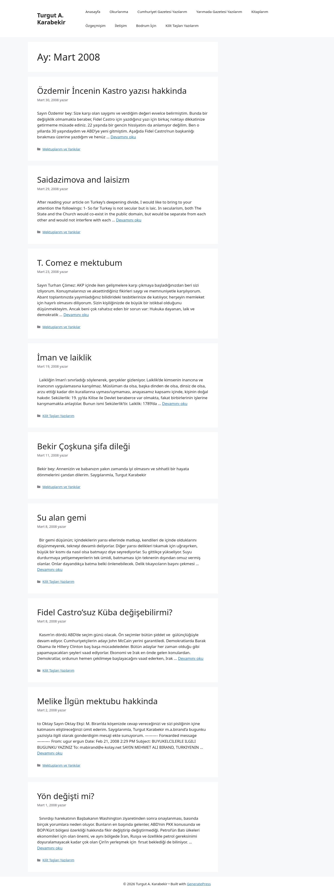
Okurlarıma (119, 11)
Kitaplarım (259, 11)
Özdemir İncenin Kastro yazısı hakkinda (112, 90)
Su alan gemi (61, 517)
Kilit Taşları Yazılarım (182, 25)
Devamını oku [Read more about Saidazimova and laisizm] (128, 220)
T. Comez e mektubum (79, 262)
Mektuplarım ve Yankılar (61, 149)
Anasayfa (92, 11)
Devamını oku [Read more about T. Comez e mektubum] (76, 314)
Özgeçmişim (95, 25)
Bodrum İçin (146, 25)
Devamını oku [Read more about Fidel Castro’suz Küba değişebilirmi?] (190, 658)
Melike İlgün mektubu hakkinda (97, 701)
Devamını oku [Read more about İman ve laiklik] (174, 403)
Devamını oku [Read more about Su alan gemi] (49, 569)
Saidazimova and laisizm (83, 179)
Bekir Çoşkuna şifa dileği (83, 446)
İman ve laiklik (64, 357)
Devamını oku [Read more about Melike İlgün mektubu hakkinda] (49, 753)
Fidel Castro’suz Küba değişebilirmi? (104, 612)
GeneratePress (199, 883)
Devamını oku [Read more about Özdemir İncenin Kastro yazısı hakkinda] (123, 136)
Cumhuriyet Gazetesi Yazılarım (162, 11)
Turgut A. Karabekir (51, 18)
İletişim (121, 25)
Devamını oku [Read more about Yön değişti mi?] (49, 848)
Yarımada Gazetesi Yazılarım (219, 11)
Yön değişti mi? (65, 796)
